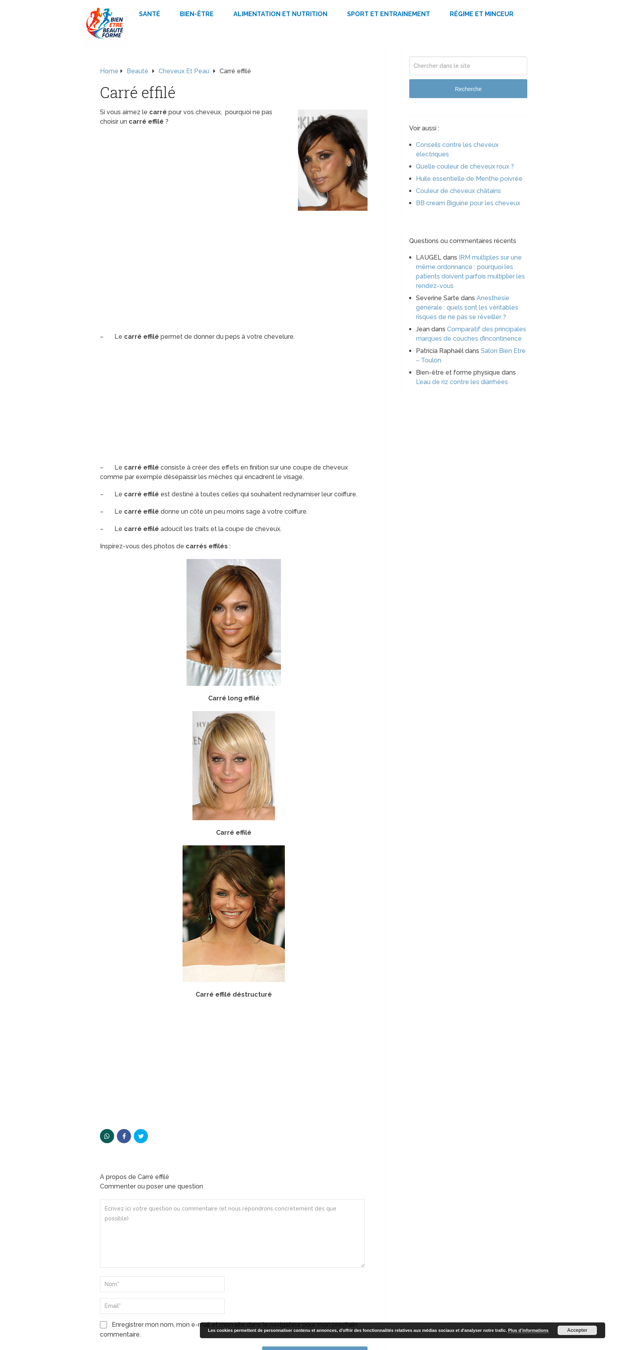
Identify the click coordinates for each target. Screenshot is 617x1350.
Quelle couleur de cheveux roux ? (465, 166)
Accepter (577, 1330)
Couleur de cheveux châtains (458, 191)
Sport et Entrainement (388, 14)
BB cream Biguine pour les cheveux (468, 203)
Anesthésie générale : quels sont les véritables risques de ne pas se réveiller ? (467, 307)
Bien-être (197, 14)
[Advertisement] (234, 269)
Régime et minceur (482, 14)
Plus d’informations (528, 1330)
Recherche (468, 89)
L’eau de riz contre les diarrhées (462, 382)
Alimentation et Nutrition (280, 14)
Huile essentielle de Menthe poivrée (469, 178)
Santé (149, 14)
